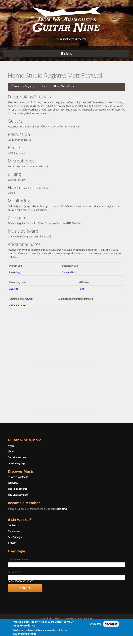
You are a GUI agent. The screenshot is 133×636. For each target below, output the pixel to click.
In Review (13, 483)
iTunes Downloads (18, 477)
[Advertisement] (66, 337)
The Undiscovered (18, 494)
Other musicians (18, 305)
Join (44, 86)
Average (13, 289)
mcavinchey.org (16, 463)
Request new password (20, 581)
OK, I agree (95, 625)
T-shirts (12, 543)
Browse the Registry (23, 86)
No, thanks (111, 625)
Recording (14, 272)
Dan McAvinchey (17, 457)
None (81, 289)
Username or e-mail (19, 559)
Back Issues (14, 531)
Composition (69, 272)
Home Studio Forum (64, 86)
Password (14, 572)
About (11, 451)
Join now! (61, 509)
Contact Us (14, 525)
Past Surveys (15, 537)
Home (11, 445)
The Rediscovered (17, 488)
